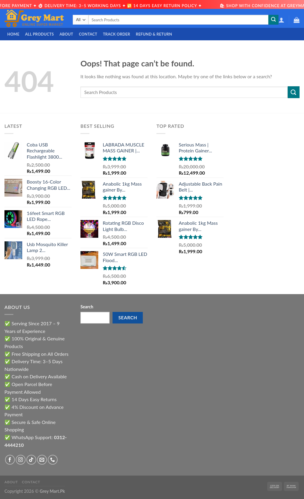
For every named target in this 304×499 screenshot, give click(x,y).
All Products (39, 34)
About (66, 34)
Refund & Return (154, 34)
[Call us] (53, 460)
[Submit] (273, 20)
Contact (88, 34)
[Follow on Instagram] (21, 460)
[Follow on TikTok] (31, 460)
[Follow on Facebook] (10, 460)
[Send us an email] (42, 460)
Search (86, 306)
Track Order (116, 34)
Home (13, 34)
